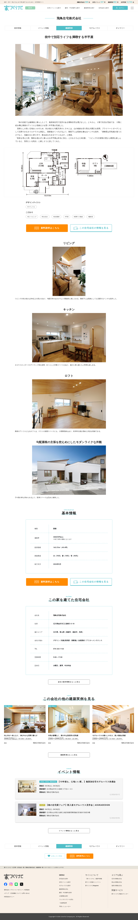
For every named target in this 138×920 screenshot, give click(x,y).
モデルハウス (94, 28)
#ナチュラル (31, 207)
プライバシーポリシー (16, 890)
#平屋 (66, 216)
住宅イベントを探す (54, 8)
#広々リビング (31, 216)
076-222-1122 (58, 649)
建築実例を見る (63, 889)
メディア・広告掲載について (12, 893)
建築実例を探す (89, 8)
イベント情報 (43, 28)
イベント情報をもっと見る (69, 831)
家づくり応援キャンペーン (93, 882)
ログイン (120, 8)
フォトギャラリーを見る (66, 899)
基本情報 (17, 28)
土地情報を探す (63, 896)
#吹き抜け (45, 216)
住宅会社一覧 (20, 867)
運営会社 (6, 890)
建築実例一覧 (39, 867)
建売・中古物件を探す (72, 8)
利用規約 (27, 890)
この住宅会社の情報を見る (91, 228)
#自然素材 (56, 216)
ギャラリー (120, 28)
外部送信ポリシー (9, 896)
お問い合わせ (26, 893)
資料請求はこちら (46, 228)
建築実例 (69, 28)
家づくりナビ (7, 867)
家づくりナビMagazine (92, 885)
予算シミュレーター (65, 906)
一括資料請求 (63, 903)
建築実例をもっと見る (69, 755)
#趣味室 (90, 216)
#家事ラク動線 (78, 216)
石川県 (14, 867)
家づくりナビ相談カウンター (120, 894)
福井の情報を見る (117, 885)
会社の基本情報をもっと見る (69, 682)
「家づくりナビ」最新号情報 (93, 878)
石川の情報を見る (117, 878)
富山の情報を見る (117, 882)
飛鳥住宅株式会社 (59, 615)
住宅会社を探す (104, 8)
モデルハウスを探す (65, 885)
